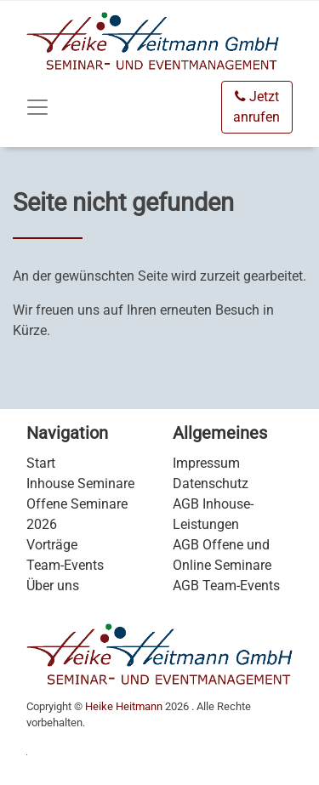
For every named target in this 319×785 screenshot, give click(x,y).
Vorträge (51, 545)
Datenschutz (210, 483)
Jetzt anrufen (256, 106)
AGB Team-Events (226, 585)
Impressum (206, 463)
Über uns (52, 585)
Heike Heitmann (123, 706)
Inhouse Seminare (80, 483)
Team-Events (65, 565)
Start (40, 463)
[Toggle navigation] (37, 107)
